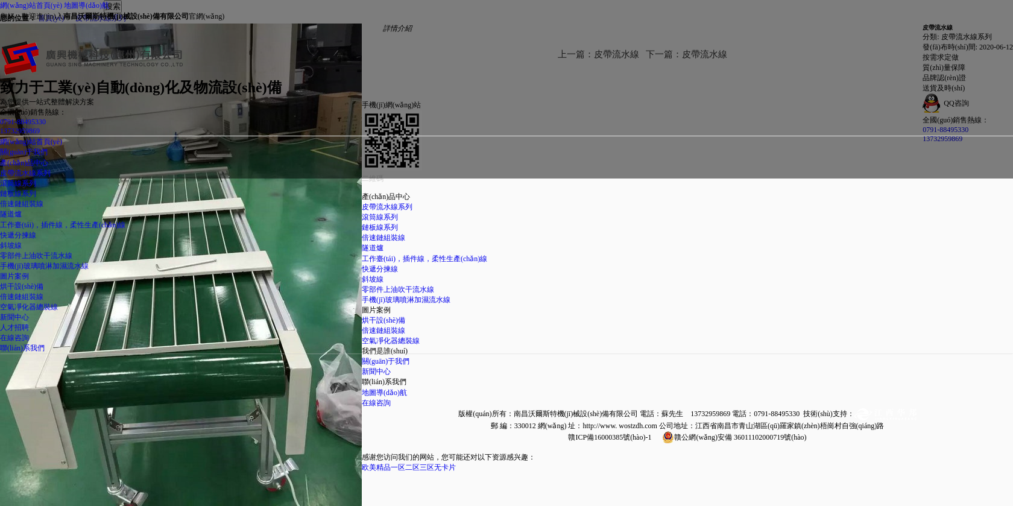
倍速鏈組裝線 (21, 204)
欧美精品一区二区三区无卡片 (409, 467)
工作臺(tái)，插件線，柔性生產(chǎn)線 (62, 225)
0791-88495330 (23, 122)
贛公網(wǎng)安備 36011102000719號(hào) (740, 437)
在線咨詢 (376, 403)
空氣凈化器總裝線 (29, 307)
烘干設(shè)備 (21, 286)
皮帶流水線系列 (25, 173)
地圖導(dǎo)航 (86, 5)
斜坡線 (11, 245)
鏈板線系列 (18, 193)
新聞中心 (376, 371)
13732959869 (20, 131)
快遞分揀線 (18, 235)
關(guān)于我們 (385, 361)
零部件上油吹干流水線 (36, 255)
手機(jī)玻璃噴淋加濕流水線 (44, 266)
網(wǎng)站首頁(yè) (31, 5)
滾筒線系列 (18, 183)
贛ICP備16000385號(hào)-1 (609, 437)
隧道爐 (11, 214)
